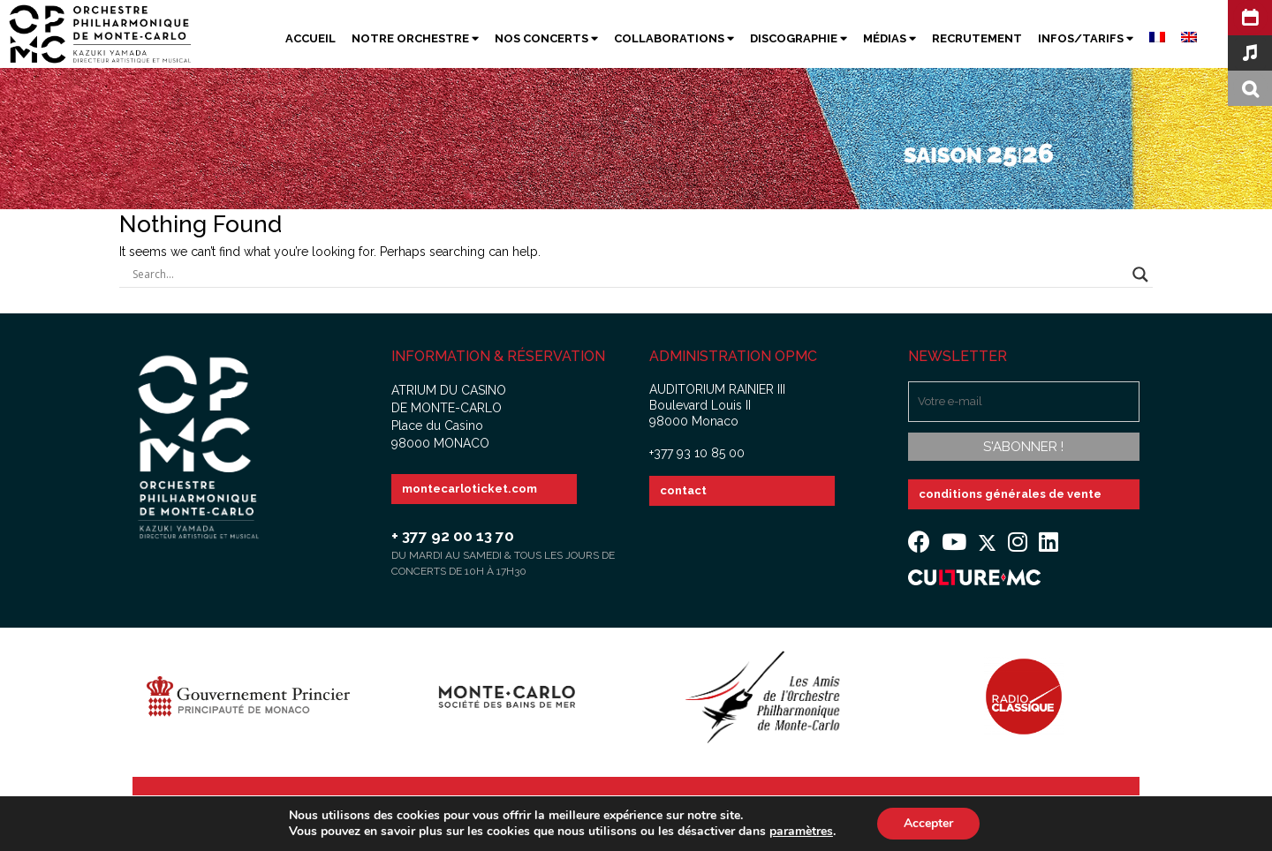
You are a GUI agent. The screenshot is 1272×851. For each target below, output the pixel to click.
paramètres (801, 832)
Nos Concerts (546, 38)
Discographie (798, 38)
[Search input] (628, 274)
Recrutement (977, 38)
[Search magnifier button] (1140, 274)
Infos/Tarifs (1085, 38)
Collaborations (674, 38)
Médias (889, 38)
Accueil (310, 38)
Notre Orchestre (415, 38)
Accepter (928, 823)
